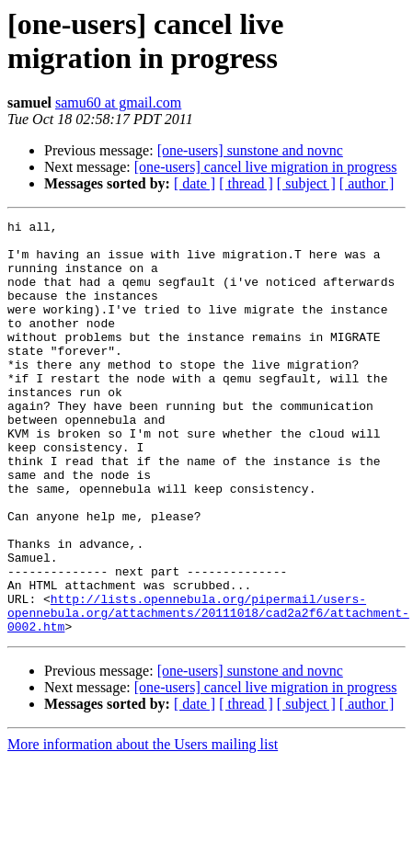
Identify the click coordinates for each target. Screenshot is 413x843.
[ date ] (194, 183)
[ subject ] (306, 183)
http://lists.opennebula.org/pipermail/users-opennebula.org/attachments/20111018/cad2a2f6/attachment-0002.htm (208, 692)
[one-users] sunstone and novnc (250, 150)
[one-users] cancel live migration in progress (265, 167)
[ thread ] (246, 183)
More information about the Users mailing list (142, 827)
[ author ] (367, 183)
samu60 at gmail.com (118, 102)
